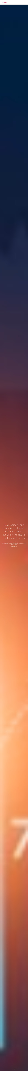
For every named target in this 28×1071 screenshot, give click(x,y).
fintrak (15, 546)
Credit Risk (14, 544)
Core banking (22, 543)
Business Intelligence (12, 543)
